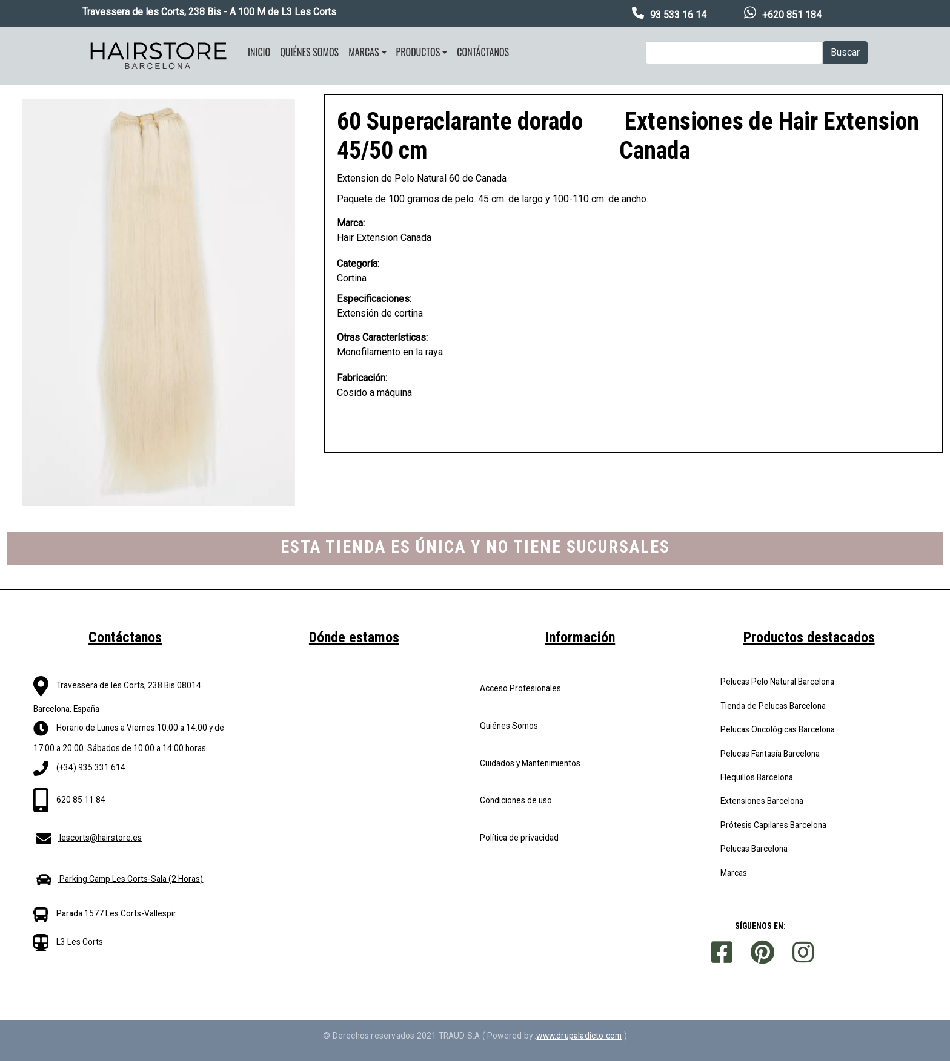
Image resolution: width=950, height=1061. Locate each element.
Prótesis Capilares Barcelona (773, 825)
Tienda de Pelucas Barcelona (773, 706)
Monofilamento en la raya (390, 352)
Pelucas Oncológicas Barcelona (777, 729)
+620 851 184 (792, 15)
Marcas (363, 52)
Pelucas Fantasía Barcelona (770, 753)
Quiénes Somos (509, 726)
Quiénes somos (309, 52)
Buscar (845, 52)
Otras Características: (382, 337)
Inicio (259, 52)
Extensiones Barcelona (761, 801)
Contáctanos (483, 52)
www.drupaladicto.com (579, 1035)
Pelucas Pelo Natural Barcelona (777, 681)
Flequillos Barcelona (756, 777)
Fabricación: (362, 378)
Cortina (352, 278)
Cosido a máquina (374, 392)
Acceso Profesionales (520, 688)
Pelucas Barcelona (754, 848)
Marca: (351, 223)
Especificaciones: (374, 298)
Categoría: (358, 263)
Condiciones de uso (516, 800)
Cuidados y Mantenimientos (530, 763)
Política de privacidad (519, 838)
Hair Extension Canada (384, 237)
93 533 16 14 (678, 15)
